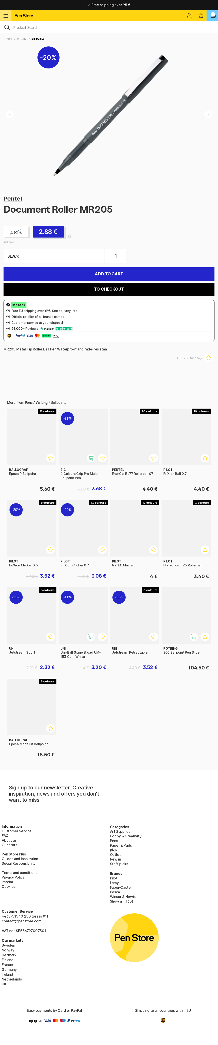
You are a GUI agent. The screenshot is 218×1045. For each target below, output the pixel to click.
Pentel (13, 198)
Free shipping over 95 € (109, 5)
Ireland (7, 974)
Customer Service (17, 831)
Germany (9, 969)
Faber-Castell (121, 887)
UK (4, 984)
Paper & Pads (121, 845)
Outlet (115, 854)
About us (9, 840)
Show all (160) (121, 901)
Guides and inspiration (20, 859)
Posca (115, 892)
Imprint (7, 882)
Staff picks (119, 864)
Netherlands (12, 979)
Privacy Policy (13, 877)
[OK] (109, 27)
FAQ (5, 835)
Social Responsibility (18, 863)
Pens (9, 38)
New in (115, 859)
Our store (9, 845)
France (7, 964)
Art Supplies (120, 831)
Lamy (114, 883)
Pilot (113, 878)
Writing (21, 38)
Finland (7, 960)
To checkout (109, 289)
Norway (8, 950)
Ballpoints (38, 38)
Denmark (9, 955)
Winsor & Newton (124, 896)
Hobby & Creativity (126, 836)
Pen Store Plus (14, 854)
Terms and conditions (19, 872)
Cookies (8, 886)
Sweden (8, 945)
